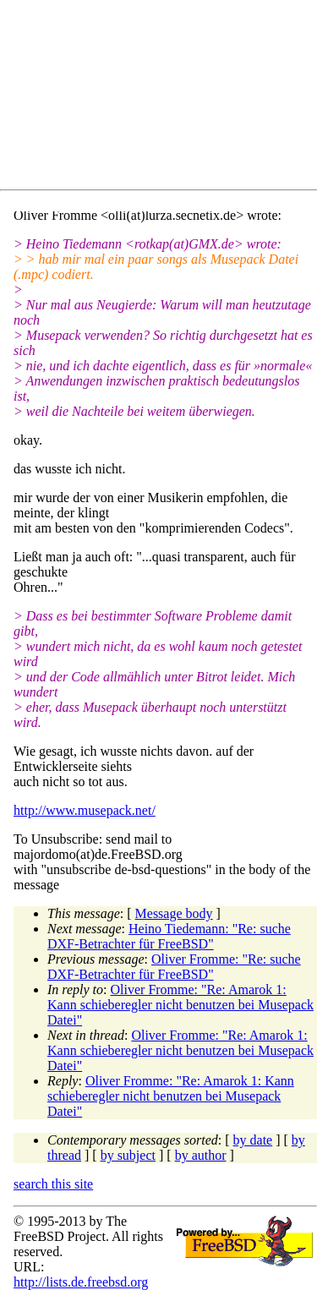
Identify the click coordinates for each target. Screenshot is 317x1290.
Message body (174, 913)
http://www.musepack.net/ (85, 810)
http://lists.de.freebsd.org (81, 1282)
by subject (128, 1155)
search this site (53, 1184)
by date (253, 1140)
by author (201, 1155)
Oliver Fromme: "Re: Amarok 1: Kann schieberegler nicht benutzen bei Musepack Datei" (180, 1004)
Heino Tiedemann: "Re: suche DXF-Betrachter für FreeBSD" (169, 936)
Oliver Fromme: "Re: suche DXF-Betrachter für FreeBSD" (174, 966)
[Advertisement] (165, 98)
